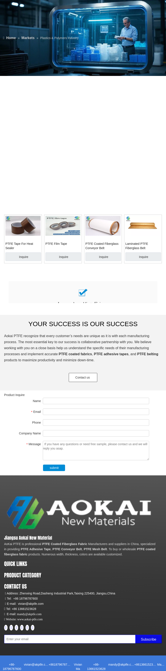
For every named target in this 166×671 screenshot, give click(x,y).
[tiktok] (32, 627)
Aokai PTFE (13, 336)
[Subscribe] (148, 639)
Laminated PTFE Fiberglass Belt (136, 246)
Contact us (83, 377)
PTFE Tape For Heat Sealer (19, 246)
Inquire (23, 257)
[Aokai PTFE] (80, 513)
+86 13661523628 (24, 609)
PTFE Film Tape (56, 243)
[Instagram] (22, 627)
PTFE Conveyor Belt (67, 549)
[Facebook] (6, 627)
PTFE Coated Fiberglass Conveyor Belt (101, 246)
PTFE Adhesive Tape (36, 549)
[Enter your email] (23, 639)
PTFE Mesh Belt (95, 549)
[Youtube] (16, 627)
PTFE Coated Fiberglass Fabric (64, 544)
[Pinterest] (27, 627)
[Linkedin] (11, 627)
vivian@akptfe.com (30, 603)
